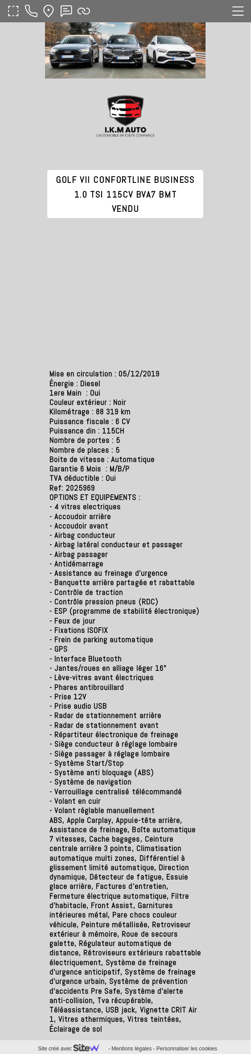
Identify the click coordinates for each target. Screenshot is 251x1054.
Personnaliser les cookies (186, 1049)
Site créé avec (72, 1049)
